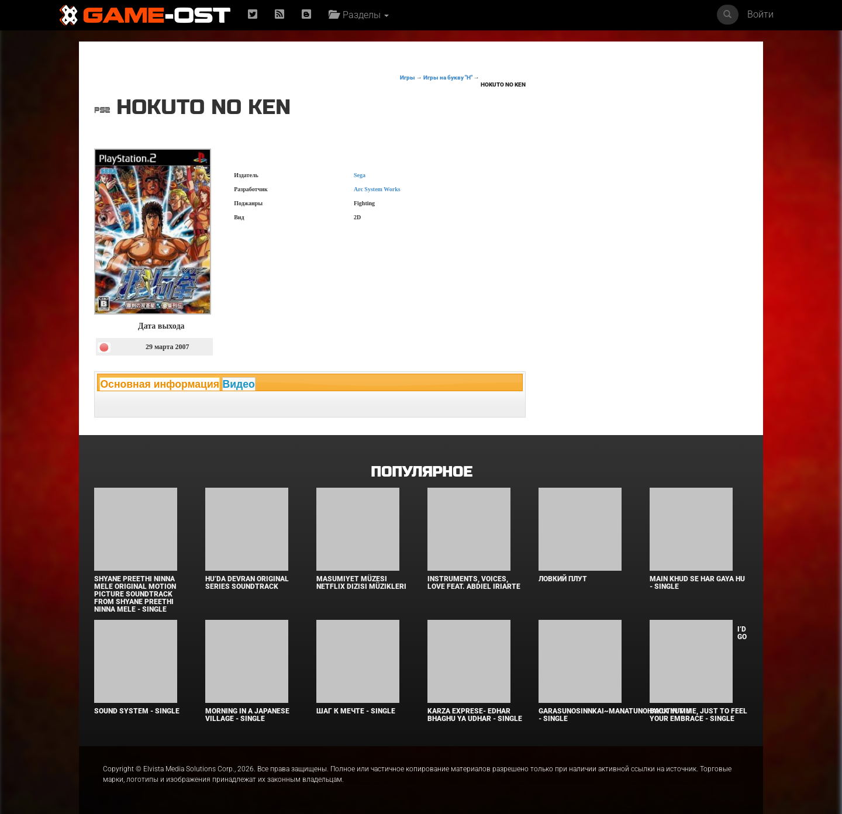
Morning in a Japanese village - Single (247, 715)
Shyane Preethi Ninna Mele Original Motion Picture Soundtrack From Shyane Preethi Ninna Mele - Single (135, 594)
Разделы (359, 14)
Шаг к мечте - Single (355, 711)
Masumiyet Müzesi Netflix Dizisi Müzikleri (361, 583)
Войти (760, 14)
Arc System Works (377, 189)
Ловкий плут (563, 579)
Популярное (421, 472)
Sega (359, 175)
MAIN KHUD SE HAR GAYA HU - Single (697, 583)
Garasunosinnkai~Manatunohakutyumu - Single (615, 715)
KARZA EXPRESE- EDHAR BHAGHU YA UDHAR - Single (474, 715)
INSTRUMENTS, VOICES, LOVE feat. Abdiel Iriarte (473, 583)
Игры (407, 77)
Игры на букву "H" (447, 77)
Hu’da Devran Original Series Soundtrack (247, 583)
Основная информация (159, 384)
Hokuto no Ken (503, 84)
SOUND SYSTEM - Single (137, 711)
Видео (239, 384)
